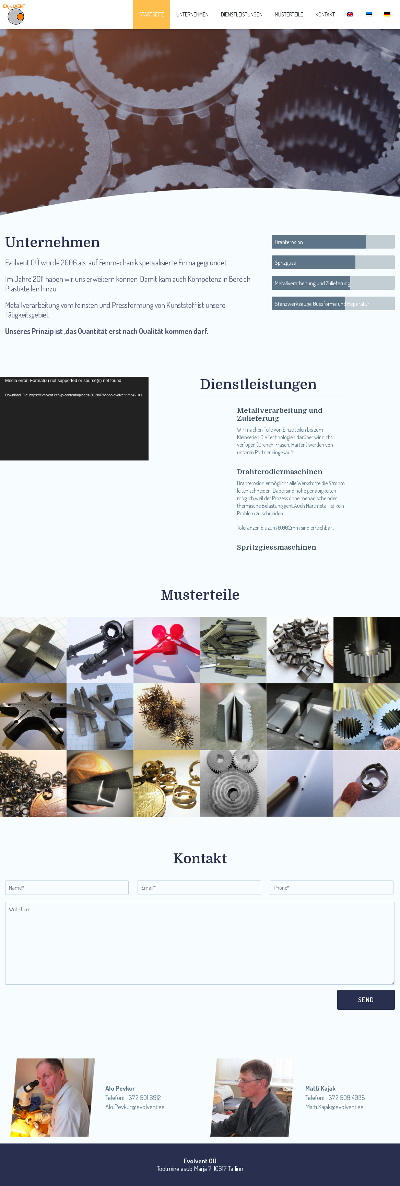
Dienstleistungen (241, 14)
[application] (74, 418)
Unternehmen (192, 14)
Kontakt (325, 14)
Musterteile (289, 14)
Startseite (151, 14)
